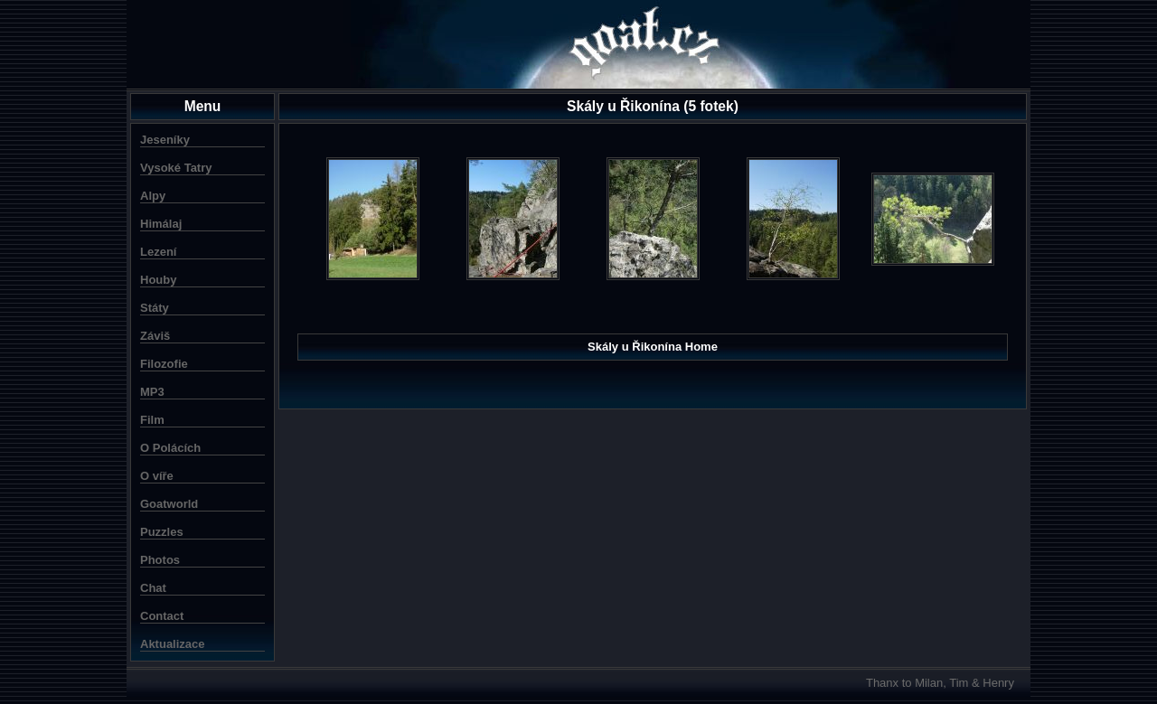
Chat (153, 588)
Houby (158, 279)
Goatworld (169, 504)
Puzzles (161, 532)
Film (152, 420)
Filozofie (164, 364)
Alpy (152, 195)
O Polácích (170, 448)
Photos (160, 560)
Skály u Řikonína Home (653, 346)
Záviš (155, 336)
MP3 (152, 392)
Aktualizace (172, 644)
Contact (161, 616)
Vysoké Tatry (176, 167)
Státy (154, 307)
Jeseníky (165, 139)
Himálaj (161, 223)
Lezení (158, 251)
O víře (157, 476)
